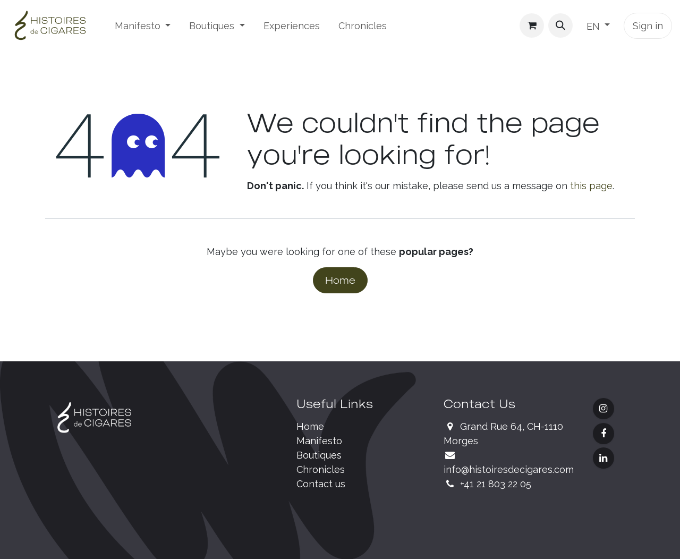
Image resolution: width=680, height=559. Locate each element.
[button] (560, 25)
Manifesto (319, 440)
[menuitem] (142, 25)
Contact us (320, 483)
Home (340, 280)
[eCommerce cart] (532, 25)
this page (591, 185)
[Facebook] (603, 433)
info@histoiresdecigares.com (509, 469)
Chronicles (320, 469)
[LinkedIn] (603, 458)
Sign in (648, 25)
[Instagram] (603, 408)
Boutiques (319, 455)
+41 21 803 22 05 (495, 483)
